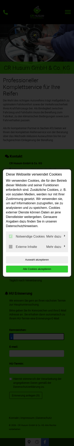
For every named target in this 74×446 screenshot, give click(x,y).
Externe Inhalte (23, 246)
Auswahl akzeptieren (37, 259)
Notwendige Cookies (27, 236)
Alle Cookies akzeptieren (37, 268)
